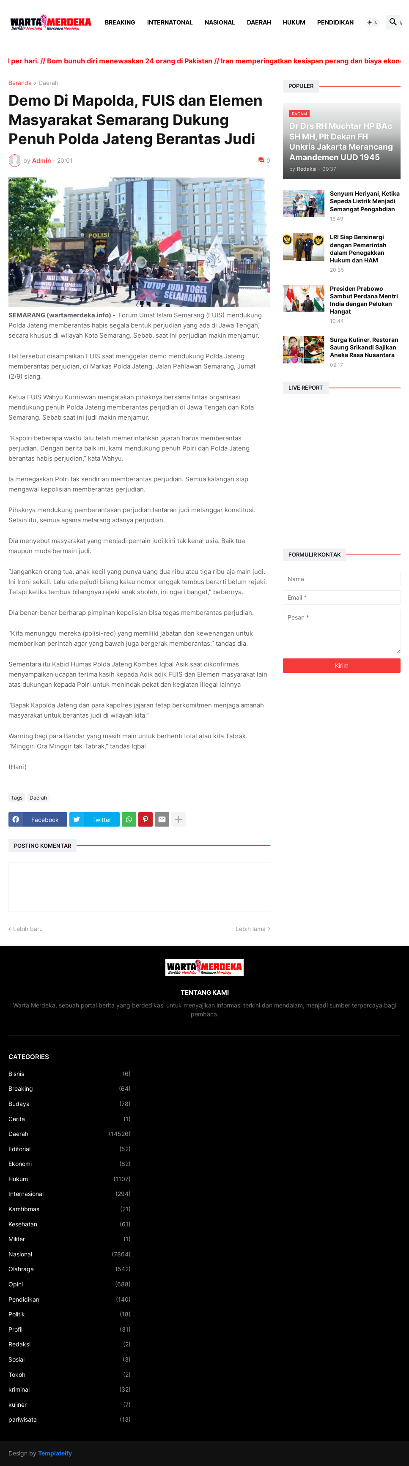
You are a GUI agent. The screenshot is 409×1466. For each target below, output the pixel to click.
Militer (69, 1239)
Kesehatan (69, 1224)
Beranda (20, 83)
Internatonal (170, 22)
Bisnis (69, 1074)
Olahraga (69, 1269)
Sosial (69, 1359)
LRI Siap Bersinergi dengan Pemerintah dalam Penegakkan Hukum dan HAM (358, 248)
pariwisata (69, 1419)
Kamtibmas (69, 1209)
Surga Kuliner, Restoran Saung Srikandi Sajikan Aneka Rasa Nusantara (364, 347)
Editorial (69, 1149)
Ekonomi (69, 1164)
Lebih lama (251, 928)
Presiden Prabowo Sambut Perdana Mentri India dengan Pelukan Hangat (364, 300)
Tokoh (69, 1374)
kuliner (69, 1404)
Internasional (69, 1194)
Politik (69, 1314)
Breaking (120, 22)
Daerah (259, 22)
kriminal (69, 1389)
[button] (372, 22)
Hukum (294, 22)
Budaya (69, 1104)
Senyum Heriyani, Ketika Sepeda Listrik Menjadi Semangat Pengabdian (365, 201)
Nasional (220, 22)
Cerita (69, 1119)
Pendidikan (335, 22)
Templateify (55, 1453)
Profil (69, 1329)
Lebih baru (28, 928)
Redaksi (69, 1344)
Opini (69, 1284)
